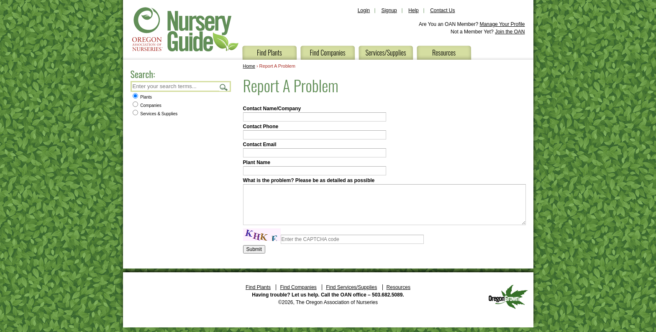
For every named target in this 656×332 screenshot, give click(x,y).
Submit (254, 249)
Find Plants (269, 53)
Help (413, 10)
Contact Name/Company (272, 109)
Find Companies (327, 53)
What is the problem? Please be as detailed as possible (309, 180)
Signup (389, 10)
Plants (142, 97)
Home (249, 65)
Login (364, 10)
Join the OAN (510, 32)
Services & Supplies (155, 114)
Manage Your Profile (502, 24)
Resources (444, 53)
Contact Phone (261, 126)
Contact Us (442, 10)
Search (223, 87)
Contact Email (260, 144)
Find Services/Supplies (351, 287)
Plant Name (256, 162)
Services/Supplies (385, 53)
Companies (147, 105)
